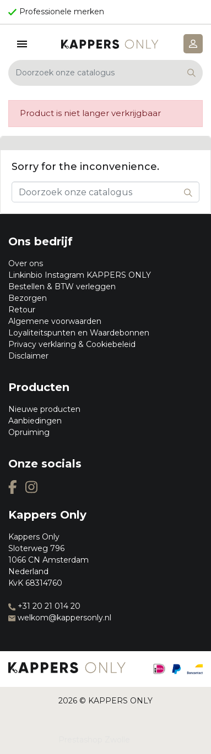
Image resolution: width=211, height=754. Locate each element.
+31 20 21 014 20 (44, 606)
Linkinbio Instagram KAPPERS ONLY (79, 275)
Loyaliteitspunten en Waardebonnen (78, 333)
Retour (21, 310)
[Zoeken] (105, 73)
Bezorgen (27, 298)
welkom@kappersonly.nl (59, 618)
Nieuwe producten (44, 409)
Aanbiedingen (35, 421)
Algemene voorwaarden (54, 321)
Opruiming (29, 432)
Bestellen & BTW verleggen (62, 286)
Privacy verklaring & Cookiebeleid (72, 344)
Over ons (25, 263)
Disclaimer (28, 356)
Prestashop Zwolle (94, 740)
